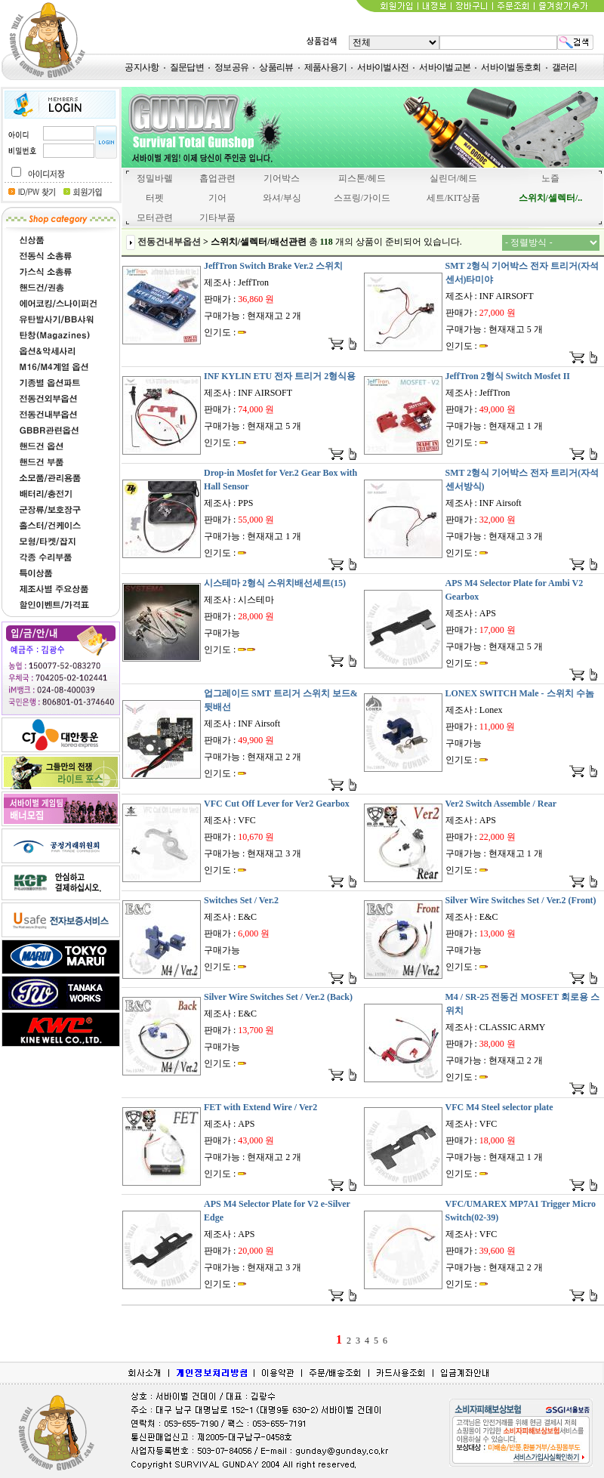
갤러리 (565, 67)
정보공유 (231, 67)
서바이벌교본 (444, 67)
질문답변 (187, 67)
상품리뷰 (276, 67)
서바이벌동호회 (511, 67)
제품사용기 (325, 67)
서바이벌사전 (382, 67)
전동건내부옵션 (169, 241)
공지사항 (142, 67)
